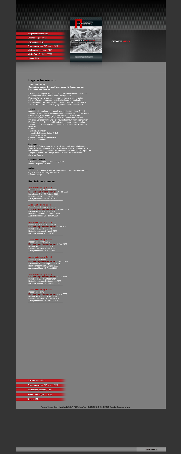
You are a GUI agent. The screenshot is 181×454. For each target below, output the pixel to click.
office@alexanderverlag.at (121, 407)
